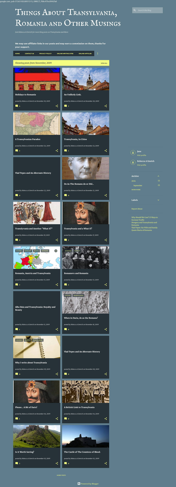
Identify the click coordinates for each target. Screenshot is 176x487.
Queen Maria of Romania (142, 230)
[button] (56, 106)
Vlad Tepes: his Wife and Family (144, 228)
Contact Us (29, 53)
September (137, 185)
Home (17, 53)
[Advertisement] (119, 104)
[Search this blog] (150, 10)
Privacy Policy (45, 53)
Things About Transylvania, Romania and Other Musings (68, 18)
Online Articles (85, 53)
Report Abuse (137, 209)
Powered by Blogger (88, 483)
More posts (61, 475)
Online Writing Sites (65, 53)
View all (104, 63)
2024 (134, 181)
